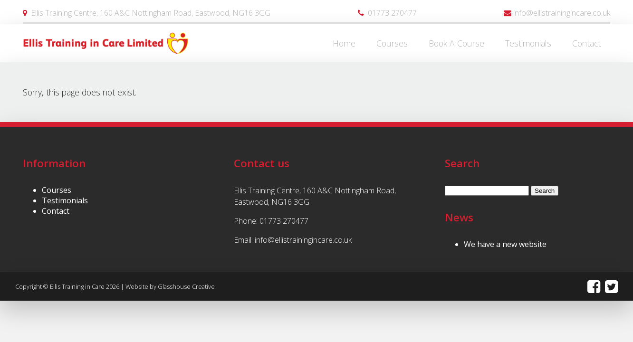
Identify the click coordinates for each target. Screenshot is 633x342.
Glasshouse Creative (186, 286)
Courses (56, 190)
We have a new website (505, 244)
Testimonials (65, 200)
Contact (55, 211)
